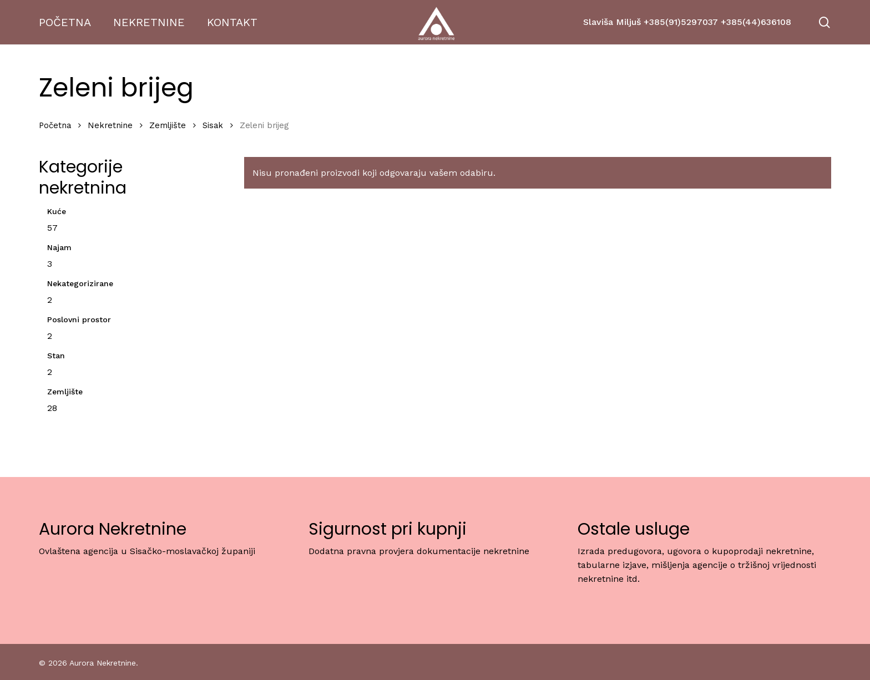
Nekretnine (110, 125)
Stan (56, 355)
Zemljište (167, 125)
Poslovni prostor (79, 319)
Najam (59, 247)
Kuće (56, 211)
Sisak (213, 125)
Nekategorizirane (80, 283)
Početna (55, 125)
